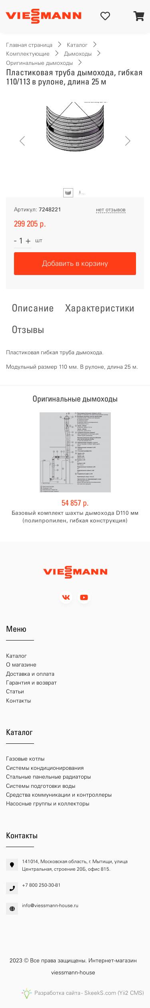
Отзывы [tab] (28, 329)
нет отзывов (111, 210)
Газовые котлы (25, 758)
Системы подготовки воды (40, 786)
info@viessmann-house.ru (50, 905)
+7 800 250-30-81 (41, 885)
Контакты (18, 700)
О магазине (21, 664)
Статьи (15, 691)
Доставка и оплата (30, 674)
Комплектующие (28, 53)
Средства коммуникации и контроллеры (59, 794)
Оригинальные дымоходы (39, 63)
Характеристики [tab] (99, 307)
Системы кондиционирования (45, 768)
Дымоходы (78, 53)
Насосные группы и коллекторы (47, 803)
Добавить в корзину (75, 263)
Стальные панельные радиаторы (48, 776)
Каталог (77, 45)
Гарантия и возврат (31, 682)
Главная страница (29, 45)
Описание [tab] (33, 307)
